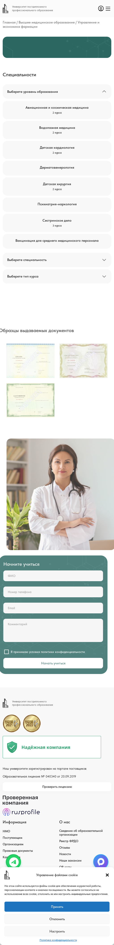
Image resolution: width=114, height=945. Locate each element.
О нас (64, 822)
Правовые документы (18, 850)
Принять (57, 907)
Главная (9, 22)
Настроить (57, 931)
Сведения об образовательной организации (81, 832)
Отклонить (57, 919)
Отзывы (64, 847)
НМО (6, 831)
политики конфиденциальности (51, 652)
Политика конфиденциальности (58, 940)
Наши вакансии (70, 860)
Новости (65, 854)
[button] (107, 875)
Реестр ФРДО (68, 841)
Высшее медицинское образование (47, 22)
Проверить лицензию (57, 786)
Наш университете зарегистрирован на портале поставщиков (44, 768)
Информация (14, 822)
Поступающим (12, 837)
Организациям (13, 844)
